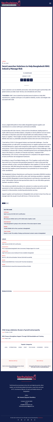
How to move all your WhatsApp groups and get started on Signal (13, 367)
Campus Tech (5, 251)
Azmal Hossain (28, 73)
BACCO (3, 255)
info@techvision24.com (26, 404)
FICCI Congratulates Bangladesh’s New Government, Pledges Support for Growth (20, 248)
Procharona (40, 417)
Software (6, 212)
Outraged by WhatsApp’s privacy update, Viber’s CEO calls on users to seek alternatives (40, 367)
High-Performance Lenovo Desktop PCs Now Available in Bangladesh (18, 252)
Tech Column (7, 231)
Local (4, 61)
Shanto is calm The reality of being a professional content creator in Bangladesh (24, 233)
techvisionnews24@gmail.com (26, 406)
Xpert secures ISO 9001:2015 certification (14, 214)
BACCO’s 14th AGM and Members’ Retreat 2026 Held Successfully (17, 257)
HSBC (7, 203)
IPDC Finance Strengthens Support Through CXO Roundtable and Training (23, 336)
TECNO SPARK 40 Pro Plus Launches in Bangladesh (17, 228)
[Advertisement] (26, 112)
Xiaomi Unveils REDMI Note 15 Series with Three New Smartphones (17, 261)
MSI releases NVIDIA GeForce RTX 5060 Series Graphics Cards (19, 218)
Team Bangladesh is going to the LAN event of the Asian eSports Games (22, 223)
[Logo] (26, 377)
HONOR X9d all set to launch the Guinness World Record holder (16, 266)
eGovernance (5, 246)
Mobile (5, 226)
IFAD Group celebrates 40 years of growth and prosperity (21, 330)
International (7, 221)
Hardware (6, 216)
